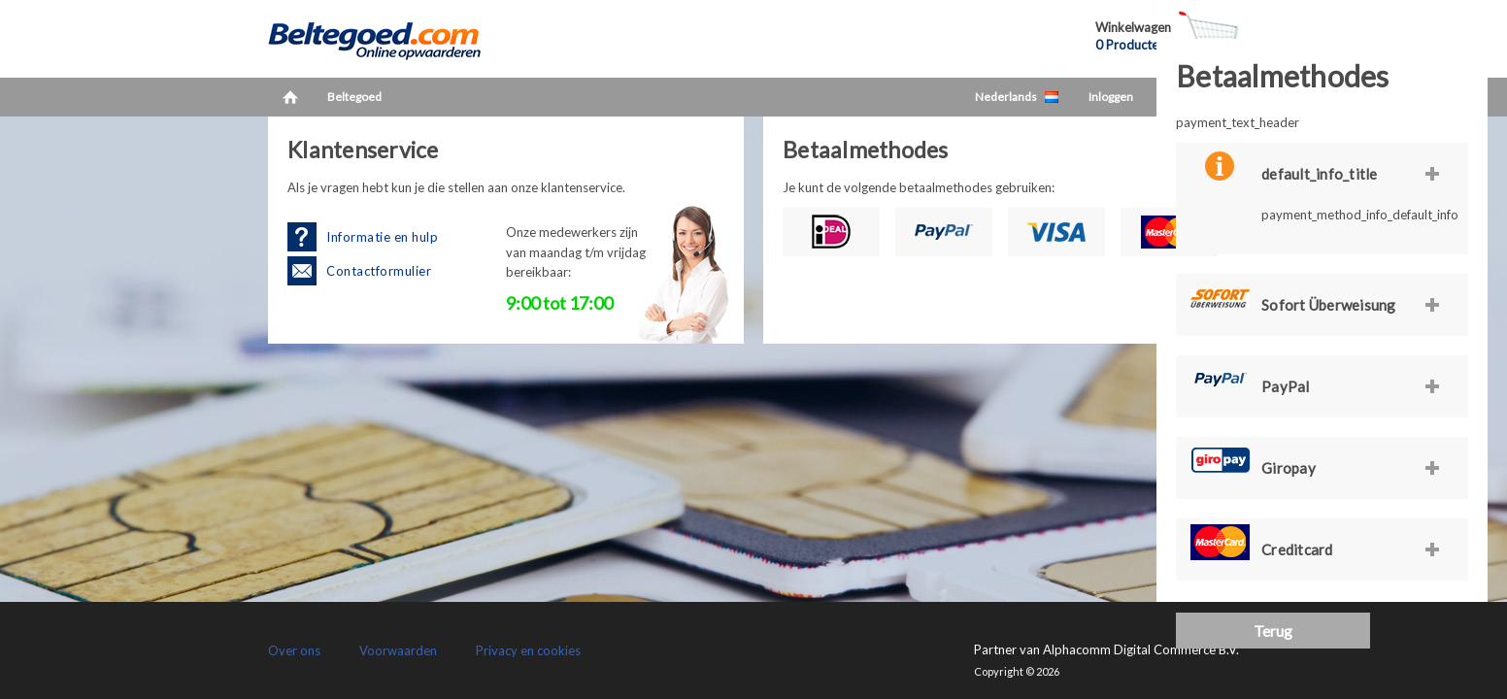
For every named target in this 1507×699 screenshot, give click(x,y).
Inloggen (1110, 96)
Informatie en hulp (382, 237)
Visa (1056, 232)
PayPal (943, 232)
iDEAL (831, 232)
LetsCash (394, 39)
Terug (1273, 630)
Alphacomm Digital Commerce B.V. (1141, 649)
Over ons (294, 650)
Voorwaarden (398, 650)
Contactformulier (378, 271)
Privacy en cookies (528, 650)
